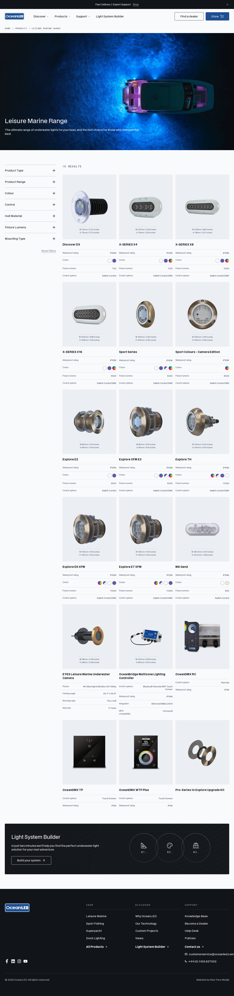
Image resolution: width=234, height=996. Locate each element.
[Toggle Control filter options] (30, 204)
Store (217, 16)
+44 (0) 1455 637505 (200, 961)
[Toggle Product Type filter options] (30, 170)
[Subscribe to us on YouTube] (25, 961)
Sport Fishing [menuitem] (95, 923)
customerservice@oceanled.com (209, 954)
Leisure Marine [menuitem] (96, 916)
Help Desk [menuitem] (192, 930)
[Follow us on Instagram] (19, 961)
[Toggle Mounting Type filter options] (30, 238)
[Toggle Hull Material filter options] (30, 216)
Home (8, 28)
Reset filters (48, 250)
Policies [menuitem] (190, 938)
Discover (41, 16)
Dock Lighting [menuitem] (95, 938)
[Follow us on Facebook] (7, 961)
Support (83, 16)
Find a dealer (189, 16)
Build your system (31, 860)
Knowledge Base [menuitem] (196, 916)
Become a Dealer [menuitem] (196, 923)
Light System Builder (110, 16)
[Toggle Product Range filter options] (30, 181)
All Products (97, 946)
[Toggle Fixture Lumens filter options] (30, 227)
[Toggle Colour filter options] (30, 193)
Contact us (194, 946)
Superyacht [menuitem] (94, 930)
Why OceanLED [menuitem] (146, 916)
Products (62, 16)
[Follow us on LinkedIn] (13, 961)
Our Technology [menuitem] (146, 923)
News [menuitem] (139, 938)
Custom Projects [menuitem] (146, 930)
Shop (136, 4)
